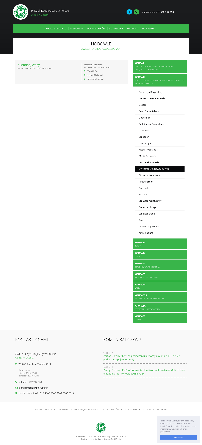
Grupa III (140, 244)
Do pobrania (116, 28)
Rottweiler (144, 187)
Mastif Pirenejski (147, 155)
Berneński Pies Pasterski (152, 98)
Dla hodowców (96, 28)
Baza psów (148, 28)
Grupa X (140, 318)
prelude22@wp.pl (95, 75)
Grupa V (147, 265)
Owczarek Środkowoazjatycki (154, 168)
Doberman (144, 117)
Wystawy (132, 28)
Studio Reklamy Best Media (109, 439)
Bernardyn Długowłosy (151, 91)
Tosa (141, 219)
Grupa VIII (149, 297)
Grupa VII (140, 286)
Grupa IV (140, 254)
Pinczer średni (146, 181)
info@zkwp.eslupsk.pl (37, 387)
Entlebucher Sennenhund (151, 123)
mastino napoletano (149, 226)
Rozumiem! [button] (178, 437)
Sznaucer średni (147, 213)
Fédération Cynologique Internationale (182, 12)
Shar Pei (143, 194)
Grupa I (154, 66)
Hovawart (144, 130)
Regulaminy (76, 28)
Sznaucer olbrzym (148, 207)
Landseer (144, 136)
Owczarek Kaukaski (149, 162)
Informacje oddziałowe (85, 409)
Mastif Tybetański (148, 149)
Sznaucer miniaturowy (150, 200)
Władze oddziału (56, 28)
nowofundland (146, 232)
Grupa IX (147, 307)
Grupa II (159, 80)
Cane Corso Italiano (149, 111)
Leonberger (145, 143)
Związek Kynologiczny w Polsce (57, 12)
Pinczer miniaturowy (149, 175)
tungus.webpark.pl (95, 79)
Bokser (142, 104)
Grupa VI (146, 275)
